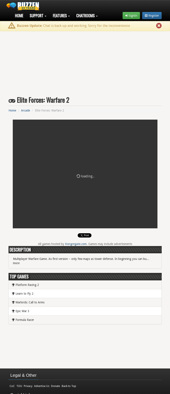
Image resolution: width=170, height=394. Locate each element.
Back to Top (69, 386)
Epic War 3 (20, 311)
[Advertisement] (85, 62)
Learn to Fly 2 (22, 293)
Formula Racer (23, 320)
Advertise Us (41, 386)
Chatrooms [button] (87, 15)
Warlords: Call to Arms (28, 302)
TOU (19, 386)
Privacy (28, 386)
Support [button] (38, 15)
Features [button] (61, 15)
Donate (55, 386)
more (16, 263)
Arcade (25, 110)
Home (19, 15)
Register (152, 15)
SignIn (131, 15)
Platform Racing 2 (25, 285)
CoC (12, 386)
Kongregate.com (76, 244)
